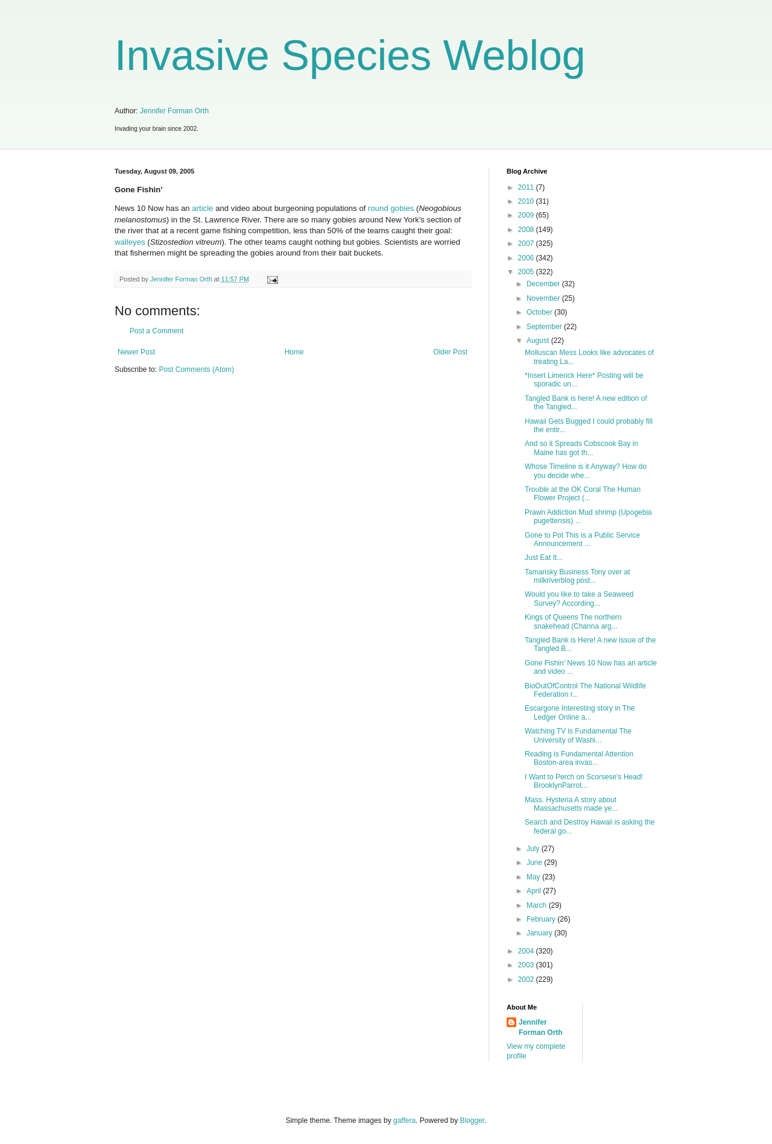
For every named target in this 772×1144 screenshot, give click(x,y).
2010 (527, 201)
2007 (527, 243)
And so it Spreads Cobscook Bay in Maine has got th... (581, 447)
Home (294, 352)
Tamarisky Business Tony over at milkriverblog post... (577, 576)
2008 (527, 229)
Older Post (450, 352)
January (540, 933)
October (540, 312)
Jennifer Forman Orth (174, 111)
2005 (527, 272)
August (539, 340)
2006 (527, 258)
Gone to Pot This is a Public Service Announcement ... (582, 539)
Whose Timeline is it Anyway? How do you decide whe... (586, 470)
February (542, 919)
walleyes (130, 242)
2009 (527, 215)
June (535, 862)
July (534, 848)
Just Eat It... (544, 557)
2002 (527, 979)
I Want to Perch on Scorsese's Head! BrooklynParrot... (584, 781)
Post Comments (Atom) (196, 369)
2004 (527, 951)
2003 (527, 965)
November (544, 298)
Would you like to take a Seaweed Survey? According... (579, 598)
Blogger (472, 1120)
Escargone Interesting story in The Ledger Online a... (580, 712)
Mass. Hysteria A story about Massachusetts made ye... (571, 804)
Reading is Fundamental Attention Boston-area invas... (579, 758)
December (544, 284)
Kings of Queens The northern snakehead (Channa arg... (573, 621)
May (534, 877)
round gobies (391, 208)
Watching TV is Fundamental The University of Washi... (578, 735)
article (202, 208)
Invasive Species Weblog (350, 55)
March (538, 905)
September (545, 326)
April (535, 891)
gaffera (404, 1120)
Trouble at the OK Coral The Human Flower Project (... (583, 493)
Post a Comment (156, 331)
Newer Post (136, 352)
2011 (527, 187)
